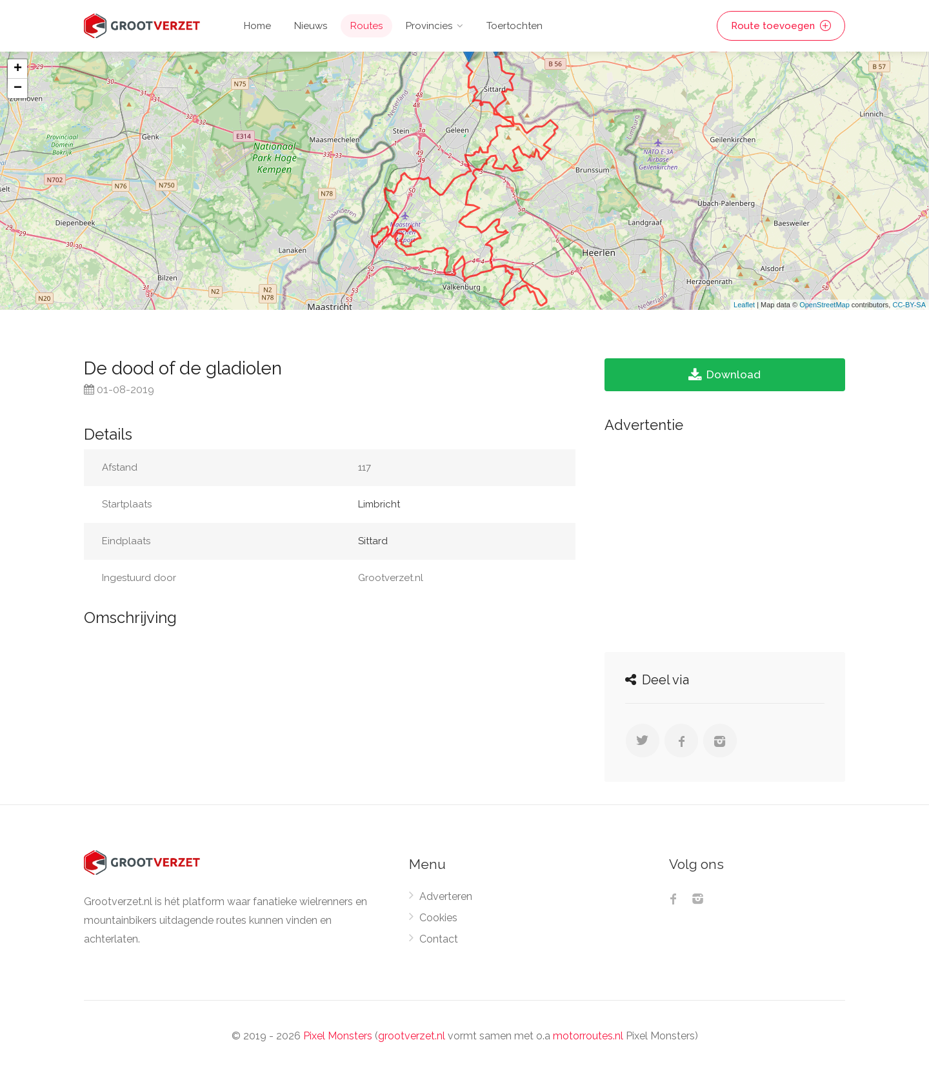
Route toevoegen (781, 26)
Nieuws (310, 26)
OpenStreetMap (824, 305)
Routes (366, 26)
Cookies (438, 918)
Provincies (429, 26)
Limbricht (379, 504)
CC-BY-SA (909, 305)
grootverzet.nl (411, 1036)
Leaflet (744, 305)
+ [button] (18, 69)
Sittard (373, 541)
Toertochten (514, 26)
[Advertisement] (724, 539)
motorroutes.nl (588, 1036)
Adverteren (445, 896)
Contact (438, 939)
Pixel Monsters (337, 1036)
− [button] (18, 88)
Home (257, 26)
